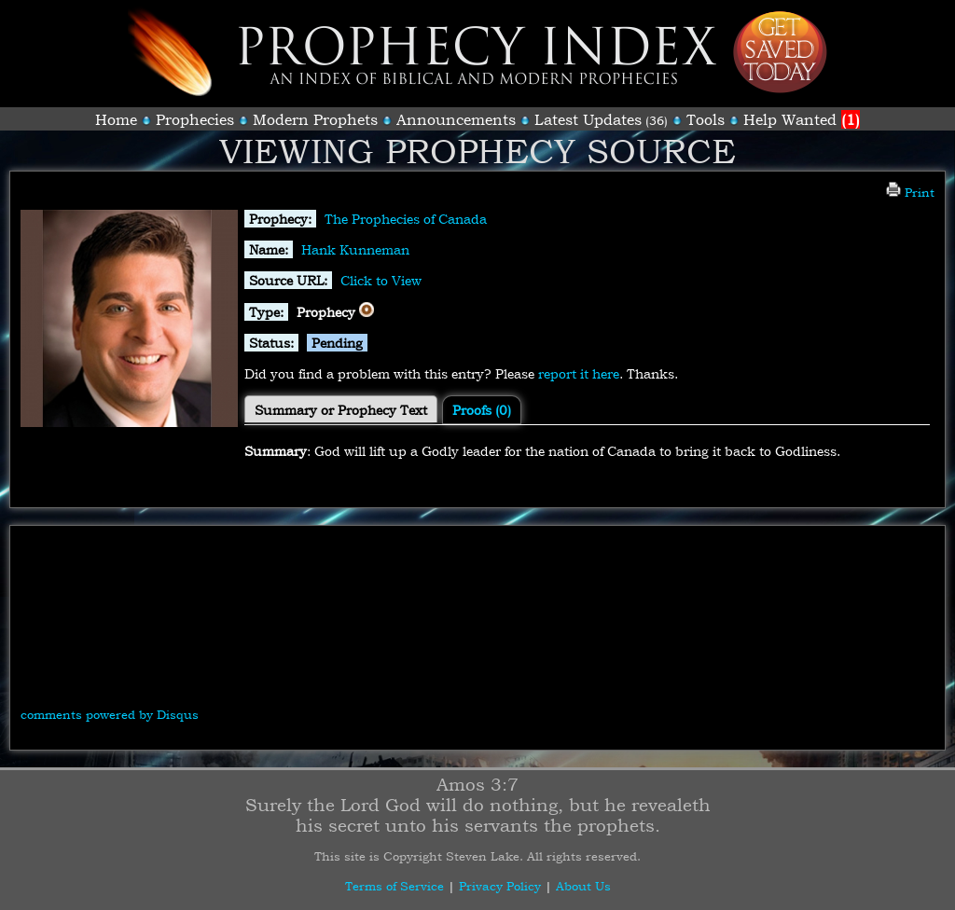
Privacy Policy (500, 885)
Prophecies (195, 119)
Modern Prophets (315, 119)
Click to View (381, 280)
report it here (578, 373)
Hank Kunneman (355, 249)
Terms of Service (394, 885)
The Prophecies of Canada (406, 219)
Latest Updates (588, 119)
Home (116, 119)
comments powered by (110, 714)
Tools (705, 119)
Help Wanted (801, 119)
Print (910, 192)
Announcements (456, 119)
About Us (583, 885)
